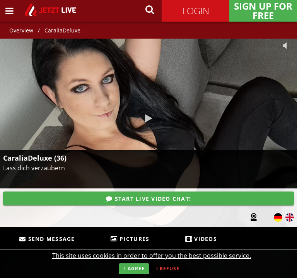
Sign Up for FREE (263, 11)
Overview (21, 30)
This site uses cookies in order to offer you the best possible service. (151, 255)
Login (195, 10)
